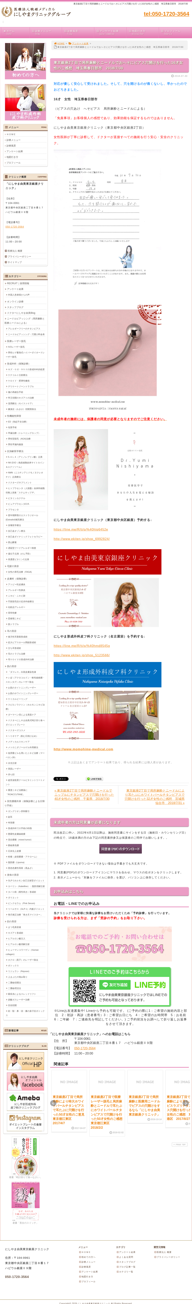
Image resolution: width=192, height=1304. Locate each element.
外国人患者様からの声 (19, 294)
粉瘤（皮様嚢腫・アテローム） (23, 856)
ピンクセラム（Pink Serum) (21, 903)
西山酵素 (12, 542)
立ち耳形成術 (14, 648)
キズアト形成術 (15, 932)
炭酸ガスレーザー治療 (19, 999)
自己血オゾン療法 (16, 531)
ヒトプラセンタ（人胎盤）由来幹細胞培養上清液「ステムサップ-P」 (25, 490)
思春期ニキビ (14, 618)
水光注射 (12, 763)
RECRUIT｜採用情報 (18, 283)
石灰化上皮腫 (14, 851)
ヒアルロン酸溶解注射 (19, 944)
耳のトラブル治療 (16, 653)
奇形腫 (11, 822)
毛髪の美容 (13, 566)
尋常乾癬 (12, 612)
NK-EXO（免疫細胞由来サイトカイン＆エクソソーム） (25, 464)
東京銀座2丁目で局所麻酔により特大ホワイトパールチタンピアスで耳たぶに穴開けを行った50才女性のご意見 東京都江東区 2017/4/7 (70, 1110)
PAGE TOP (179, 1144)
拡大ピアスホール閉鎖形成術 (22, 642)
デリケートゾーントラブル (21, 386)
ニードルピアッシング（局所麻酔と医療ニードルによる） (25, 320)
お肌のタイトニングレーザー (22, 687)
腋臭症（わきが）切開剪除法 (22, 409)
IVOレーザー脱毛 (16, 346)
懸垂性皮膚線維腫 (16, 834)
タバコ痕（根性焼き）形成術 (22, 892)
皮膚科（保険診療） (17, 578)
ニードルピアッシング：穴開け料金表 (26, 334)
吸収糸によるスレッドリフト (22, 994)
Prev (53, 1103)
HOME (59, 43)
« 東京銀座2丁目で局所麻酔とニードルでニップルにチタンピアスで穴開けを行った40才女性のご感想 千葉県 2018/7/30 (84, 794)
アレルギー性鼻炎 (16, 590)
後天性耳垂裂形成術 (17, 636)
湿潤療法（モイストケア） (21, 403)
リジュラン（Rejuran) (18, 971)
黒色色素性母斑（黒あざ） (21, 868)
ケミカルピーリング (17, 699)
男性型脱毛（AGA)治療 (19, 438)
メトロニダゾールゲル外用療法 (23, 747)
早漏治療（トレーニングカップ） (24, 433)
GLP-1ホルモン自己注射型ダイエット (26, 880)
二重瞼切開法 (14, 982)
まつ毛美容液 (14, 927)
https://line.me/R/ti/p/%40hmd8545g (82, 645)
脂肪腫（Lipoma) (16, 862)
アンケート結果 (111, 33)
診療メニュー (47, 33)
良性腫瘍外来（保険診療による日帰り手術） (25, 803)
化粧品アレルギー (16, 607)
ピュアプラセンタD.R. (19, 504)
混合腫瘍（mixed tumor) (19, 839)
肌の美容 (11, 666)
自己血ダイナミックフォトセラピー (25, 536)
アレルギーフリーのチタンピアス (24, 328)
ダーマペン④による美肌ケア (22, 714)
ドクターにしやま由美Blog (21, 312)
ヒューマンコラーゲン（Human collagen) (22, 952)
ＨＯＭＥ (11, 134)
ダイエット (13, 897)
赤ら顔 (11, 774)
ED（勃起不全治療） (18, 421)
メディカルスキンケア (19, 741)
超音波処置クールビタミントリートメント (25, 782)
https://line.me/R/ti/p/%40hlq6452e (81, 529)
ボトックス (13, 965)
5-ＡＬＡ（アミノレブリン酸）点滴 (25, 457)
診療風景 (79, 33)
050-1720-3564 (85, 1048)
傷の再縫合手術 (15, 392)
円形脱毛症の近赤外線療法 (21, 601)
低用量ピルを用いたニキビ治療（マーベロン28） (25, 755)
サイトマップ (15, 262)
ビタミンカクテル (16, 498)
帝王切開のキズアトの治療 (21, 397)
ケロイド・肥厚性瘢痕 (19, 380)
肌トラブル (13, 624)
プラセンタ (13, 509)
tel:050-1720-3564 (166, 14)
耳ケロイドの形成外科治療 (21, 659)
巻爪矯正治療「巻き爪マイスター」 (25, 914)
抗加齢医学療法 (15, 451)
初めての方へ (87, 1257)
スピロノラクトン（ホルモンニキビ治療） (25, 706)
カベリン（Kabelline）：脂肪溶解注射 (26, 886)
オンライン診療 (15, 301)
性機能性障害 (14, 415)
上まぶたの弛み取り (17, 977)
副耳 (10, 817)
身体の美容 (13, 874)
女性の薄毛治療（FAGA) (20, 572)
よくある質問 (124, 1257)
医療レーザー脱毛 (16, 341)
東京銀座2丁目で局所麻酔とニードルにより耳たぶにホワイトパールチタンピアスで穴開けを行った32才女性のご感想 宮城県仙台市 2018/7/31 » (155, 797)
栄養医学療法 (14, 525)
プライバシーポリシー (19, 256)
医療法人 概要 (15, 251)
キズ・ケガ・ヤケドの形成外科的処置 (26, 369)
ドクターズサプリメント (20, 482)
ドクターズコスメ (16, 730)
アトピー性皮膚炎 (16, 584)
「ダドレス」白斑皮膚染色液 (22, 672)
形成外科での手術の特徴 (20, 828)
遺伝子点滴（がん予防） (20, 553)
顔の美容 (11, 921)
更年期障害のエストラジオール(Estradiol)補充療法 (22, 517)
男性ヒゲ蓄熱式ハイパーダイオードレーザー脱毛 (25, 354)
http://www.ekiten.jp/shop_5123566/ (82, 655)
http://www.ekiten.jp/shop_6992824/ (82, 539)
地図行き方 (143, 33)
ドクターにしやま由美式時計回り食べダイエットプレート (25, 722)
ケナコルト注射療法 (17, 375)
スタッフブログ (15, 307)
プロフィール (176, 33)
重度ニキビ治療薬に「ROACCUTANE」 (16, 792)
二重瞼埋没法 (14, 988)
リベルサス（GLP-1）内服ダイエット (26, 909)
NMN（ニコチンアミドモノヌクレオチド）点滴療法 (24, 474)
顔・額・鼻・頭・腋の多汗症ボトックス (25, 1013)
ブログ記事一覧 (126, 1267)
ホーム (16, 33)
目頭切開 (12, 1005)
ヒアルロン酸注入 (16, 938)
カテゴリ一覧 (124, 1272)
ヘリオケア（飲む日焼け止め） (23, 736)
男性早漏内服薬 (15, 444)
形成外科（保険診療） (19, 363)
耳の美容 (11, 630)
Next (186, 1103)
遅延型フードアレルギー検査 (22, 548)
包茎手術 (12, 427)
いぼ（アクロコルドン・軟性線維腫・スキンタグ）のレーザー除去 (25, 679)
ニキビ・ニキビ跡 (16, 595)
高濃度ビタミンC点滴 (18, 559)
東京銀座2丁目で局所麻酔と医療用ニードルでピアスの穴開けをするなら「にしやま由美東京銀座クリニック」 (144, 1105)
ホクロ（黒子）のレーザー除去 (23, 960)
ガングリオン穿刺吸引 (19, 811)
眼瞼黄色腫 (13, 845)
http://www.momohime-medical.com (83, 749)
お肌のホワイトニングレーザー (23, 693)
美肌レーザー (14, 768)
